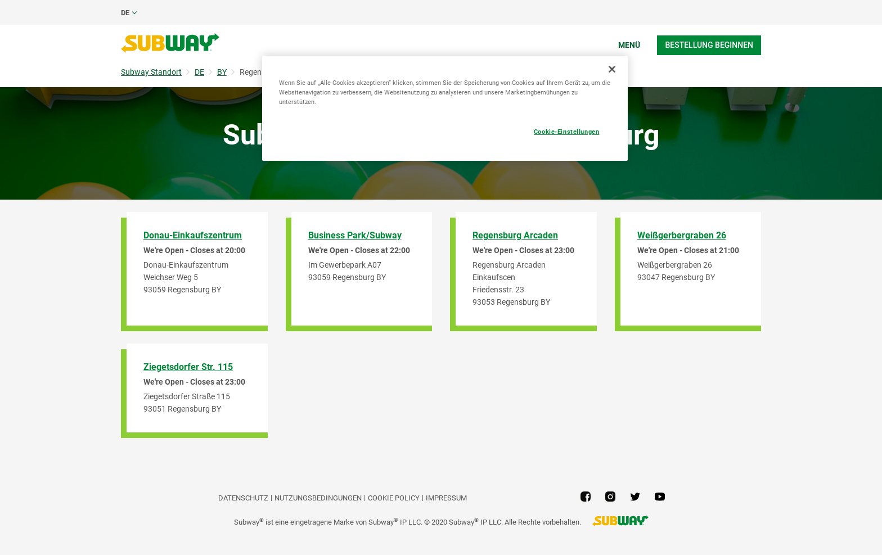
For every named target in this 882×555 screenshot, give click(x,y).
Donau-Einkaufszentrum (192, 235)
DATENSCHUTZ (243, 498)
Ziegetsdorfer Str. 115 (188, 367)
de (125, 12)
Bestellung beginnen (709, 44)
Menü (629, 44)
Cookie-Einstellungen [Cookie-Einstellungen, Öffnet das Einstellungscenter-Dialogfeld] (566, 132)
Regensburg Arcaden (515, 235)
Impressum (446, 498)
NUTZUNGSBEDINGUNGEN (318, 498)
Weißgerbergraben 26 (681, 235)
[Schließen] (612, 69)
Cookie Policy (394, 498)
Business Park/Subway (355, 235)
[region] (445, 108)
